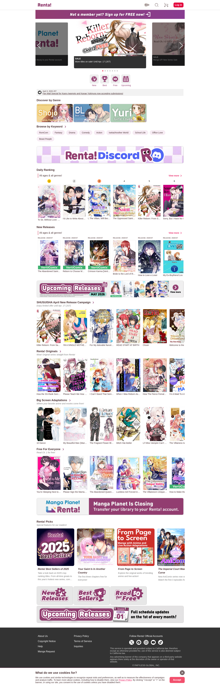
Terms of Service (83, 641)
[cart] (166, 5)
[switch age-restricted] (147, 5)
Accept (177, 680)
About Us (43, 636)
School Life (140, 132)
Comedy (86, 132)
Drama (72, 132)
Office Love (157, 132)
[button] (102, 70)
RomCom (43, 132)
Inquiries (78, 646)
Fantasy (58, 132)
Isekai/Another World (119, 132)
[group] (49, 200)
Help (40, 646)
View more (174, 175)
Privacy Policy (81, 636)
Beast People (45, 139)
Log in (178, 5)
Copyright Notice (47, 641)
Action (99, 132)
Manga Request (46, 651)
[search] (156, 5)
